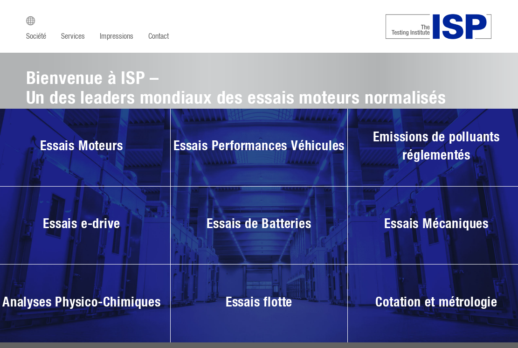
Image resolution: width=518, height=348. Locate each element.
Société (36, 36)
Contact (158, 36)
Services (73, 36)
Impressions (116, 36)
